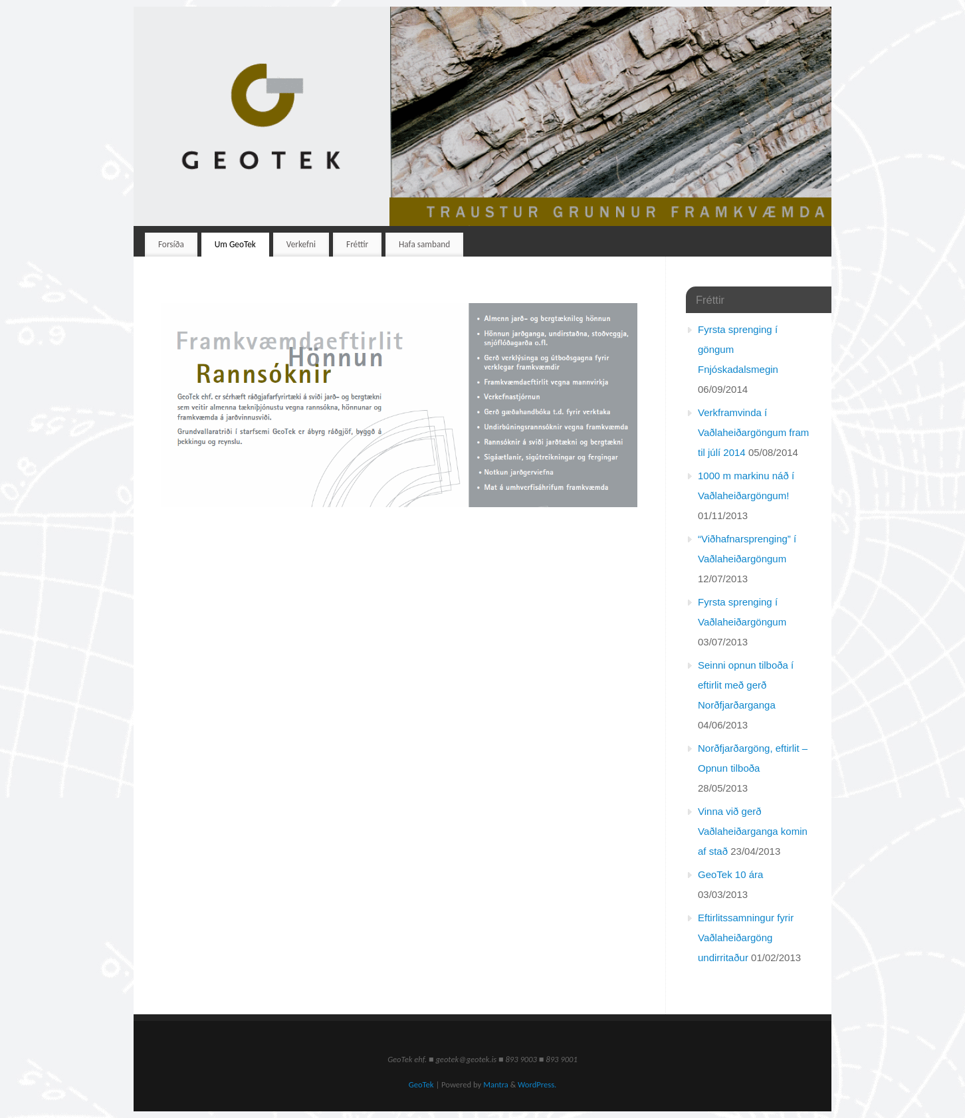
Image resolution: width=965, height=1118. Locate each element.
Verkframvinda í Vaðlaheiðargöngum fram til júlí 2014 (753, 432)
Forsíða (171, 244)
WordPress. (537, 1084)
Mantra (495, 1084)
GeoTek (421, 1084)
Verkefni (301, 244)
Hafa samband (424, 244)
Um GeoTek (235, 244)
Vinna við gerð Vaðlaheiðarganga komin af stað (752, 831)
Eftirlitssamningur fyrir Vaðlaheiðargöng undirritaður (746, 937)
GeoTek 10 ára (730, 874)
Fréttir (357, 244)
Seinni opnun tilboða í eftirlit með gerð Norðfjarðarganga (746, 685)
